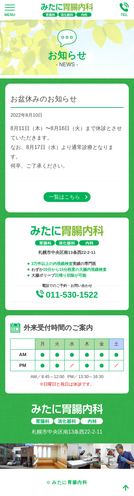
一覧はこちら (64, 197)
